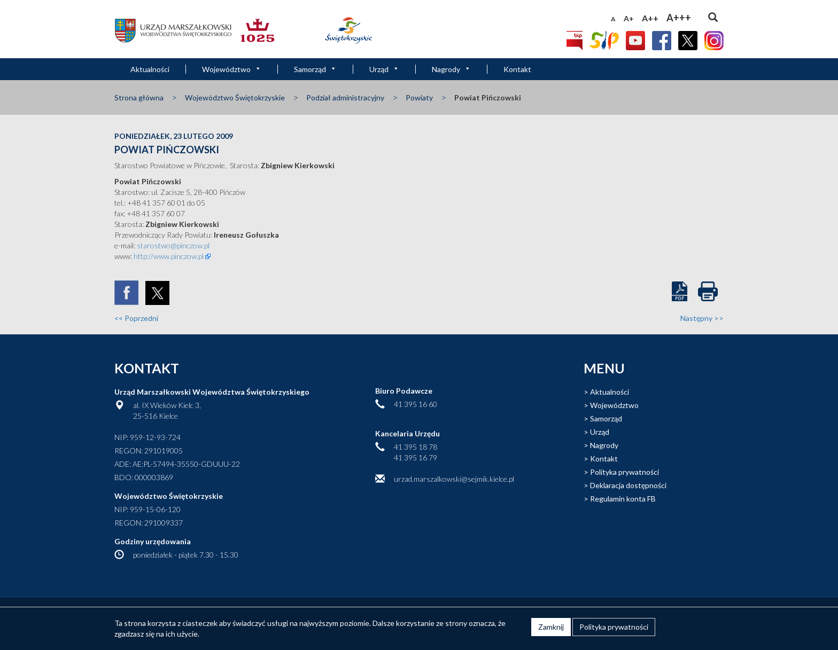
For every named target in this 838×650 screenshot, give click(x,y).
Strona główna (139, 97)
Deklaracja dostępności (628, 485)
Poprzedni (136, 318)
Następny (702, 318)
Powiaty (419, 97)
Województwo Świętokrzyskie (235, 97)
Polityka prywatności (624, 471)
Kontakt (517, 69)
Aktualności (149, 69)
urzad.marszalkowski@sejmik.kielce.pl (454, 478)
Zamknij (551, 626)
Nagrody (451, 69)
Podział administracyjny (345, 97)
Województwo (231, 69)
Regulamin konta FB (623, 498)
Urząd (384, 69)
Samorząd (315, 69)
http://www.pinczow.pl (169, 256)
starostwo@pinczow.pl (173, 245)
